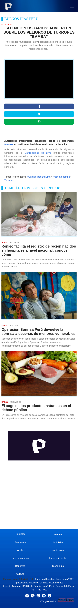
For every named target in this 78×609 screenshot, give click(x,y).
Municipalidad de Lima (38, 152)
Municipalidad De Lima (38, 176)
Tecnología (58, 565)
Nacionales (58, 550)
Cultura (20, 573)
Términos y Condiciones (50, 582)
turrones (8, 144)
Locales (20, 550)
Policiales (20, 533)
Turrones (8, 180)
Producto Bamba (61, 176)
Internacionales (20, 558)
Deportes (20, 565)
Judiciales (57, 542)
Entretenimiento (58, 558)
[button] (72, 6)
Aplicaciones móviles (26, 582)
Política (58, 534)
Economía (20, 542)
